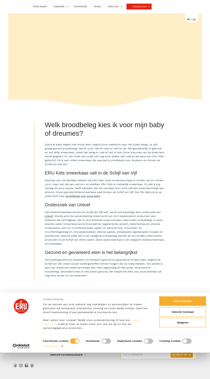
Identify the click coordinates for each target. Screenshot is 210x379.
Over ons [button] (113, 6)
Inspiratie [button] (59, 6)
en (194, 19)
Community (80, 6)
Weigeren (182, 348)
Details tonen (51, 372)
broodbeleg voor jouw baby (83, 196)
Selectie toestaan (183, 338)
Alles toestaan (183, 327)
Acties (97, 6)
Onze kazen (40, 6)
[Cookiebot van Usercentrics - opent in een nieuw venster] (21, 372)
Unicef (49, 216)
